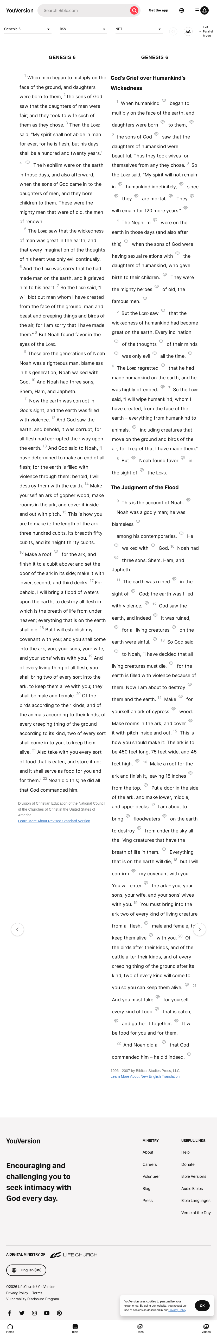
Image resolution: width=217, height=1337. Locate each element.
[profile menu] (201, 10)
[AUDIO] (173, 31)
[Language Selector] (181, 10)
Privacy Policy (17, 1293)
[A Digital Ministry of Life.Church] (108, 1252)
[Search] (82, 10)
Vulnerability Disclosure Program (32, 1299)
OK (202, 1305)
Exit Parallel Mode (206, 31)
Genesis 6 (28, 29)
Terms (37, 1293)
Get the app (158, 10)
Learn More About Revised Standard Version (54, 821)
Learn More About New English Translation (145, 1076)
